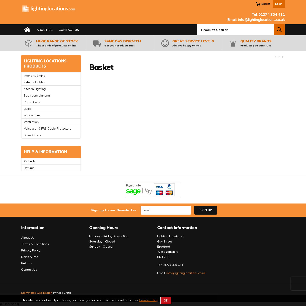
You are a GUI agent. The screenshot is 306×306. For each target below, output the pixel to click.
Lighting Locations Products (45, 64)
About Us (44, 30)
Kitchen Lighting (35, 89)
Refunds (29, 161)
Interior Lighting (34, 76)
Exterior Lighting (35, 82)
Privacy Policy (30, 250)
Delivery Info (29, 257)
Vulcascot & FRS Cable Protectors (47, 128)
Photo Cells (32, 102)
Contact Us (69, 30)
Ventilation (31, 122)
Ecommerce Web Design (36, 292)
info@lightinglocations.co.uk (261, 19)
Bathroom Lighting (37, 95)
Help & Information (45, 151)
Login (278, 3)
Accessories (32, 115)
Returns (29, 168)
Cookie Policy (148, 300)
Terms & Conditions (35, 244)
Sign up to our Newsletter (113, 210)
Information (32, 227)
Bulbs (27, 109)
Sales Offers (32, 135)
